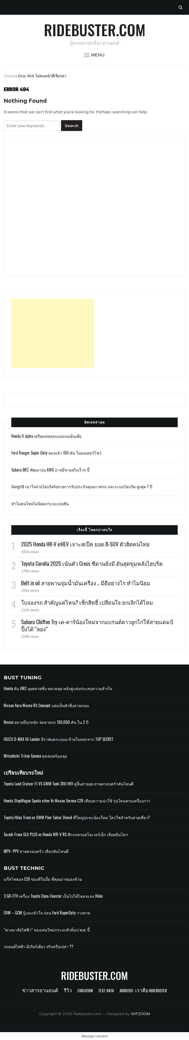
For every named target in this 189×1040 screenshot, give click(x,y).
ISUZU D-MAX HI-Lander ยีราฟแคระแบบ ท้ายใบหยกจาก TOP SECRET (58, 739)
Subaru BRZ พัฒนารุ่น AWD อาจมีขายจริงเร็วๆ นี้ (50, 470)
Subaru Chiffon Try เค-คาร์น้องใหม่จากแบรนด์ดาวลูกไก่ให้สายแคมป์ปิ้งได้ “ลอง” (97, 625)
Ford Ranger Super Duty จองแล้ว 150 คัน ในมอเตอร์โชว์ (56, 453)
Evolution (85, 991)
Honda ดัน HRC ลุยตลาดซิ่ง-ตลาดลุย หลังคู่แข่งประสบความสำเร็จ (58, 688)
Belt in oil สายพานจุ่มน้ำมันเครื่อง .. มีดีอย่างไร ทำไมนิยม (85, 583)
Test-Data (106, 991)
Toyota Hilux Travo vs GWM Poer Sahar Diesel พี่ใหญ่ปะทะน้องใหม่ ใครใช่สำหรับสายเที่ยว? (77, 817)
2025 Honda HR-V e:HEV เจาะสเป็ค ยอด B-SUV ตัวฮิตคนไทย (85, 544)
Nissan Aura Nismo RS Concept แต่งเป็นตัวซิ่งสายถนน (46, 705)
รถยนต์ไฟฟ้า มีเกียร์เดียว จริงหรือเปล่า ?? (38, 946)
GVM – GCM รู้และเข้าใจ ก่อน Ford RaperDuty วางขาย (47, 913)
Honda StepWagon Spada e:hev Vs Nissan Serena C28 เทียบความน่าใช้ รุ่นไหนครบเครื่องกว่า (77, 801)
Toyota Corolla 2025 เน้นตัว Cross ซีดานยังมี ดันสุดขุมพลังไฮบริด (92, 563)
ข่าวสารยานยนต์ (40, 991)
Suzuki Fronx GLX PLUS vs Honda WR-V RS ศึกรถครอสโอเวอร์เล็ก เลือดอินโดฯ (66, 834)
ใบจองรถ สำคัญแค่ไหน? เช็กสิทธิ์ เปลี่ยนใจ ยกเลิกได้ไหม (87, 602)
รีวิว (68, 991)
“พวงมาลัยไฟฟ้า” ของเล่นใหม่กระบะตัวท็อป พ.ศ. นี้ (47, 930)
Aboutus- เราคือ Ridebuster (143, 991)
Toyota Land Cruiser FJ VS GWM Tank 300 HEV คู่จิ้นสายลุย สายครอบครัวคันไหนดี (68, 784)
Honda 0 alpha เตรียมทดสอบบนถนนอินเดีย (46, 436)
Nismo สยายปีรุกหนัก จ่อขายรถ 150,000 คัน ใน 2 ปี (46, 722)
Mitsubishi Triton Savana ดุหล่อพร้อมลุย (35, 756)
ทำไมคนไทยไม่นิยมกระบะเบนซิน (40, 503)
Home (9, 76)
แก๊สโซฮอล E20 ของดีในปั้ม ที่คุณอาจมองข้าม (43, 879)
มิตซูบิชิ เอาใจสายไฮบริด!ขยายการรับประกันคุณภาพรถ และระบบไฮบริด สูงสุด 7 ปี (81, 486)
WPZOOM (140, 1013)
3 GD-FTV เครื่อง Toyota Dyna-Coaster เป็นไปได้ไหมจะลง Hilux (53, 896)
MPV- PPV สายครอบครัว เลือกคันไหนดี (36, 851)
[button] (94, 55)
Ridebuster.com (94, 29)
